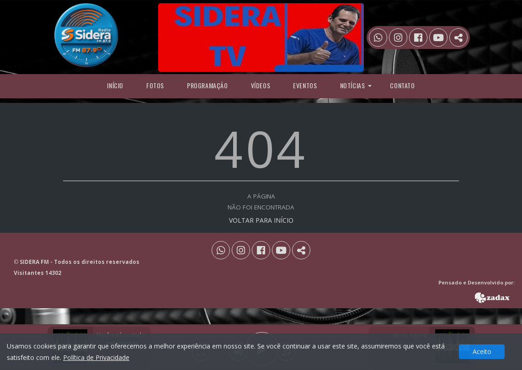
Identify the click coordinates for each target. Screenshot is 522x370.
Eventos (305, 85)
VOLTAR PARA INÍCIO (261, 220)
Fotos (155, 85)
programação (207, 85)
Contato (402, 85)
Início (115, 85)
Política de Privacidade (96, 357)
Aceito (482, 351)
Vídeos (261, 85)
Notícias (352, 85)
